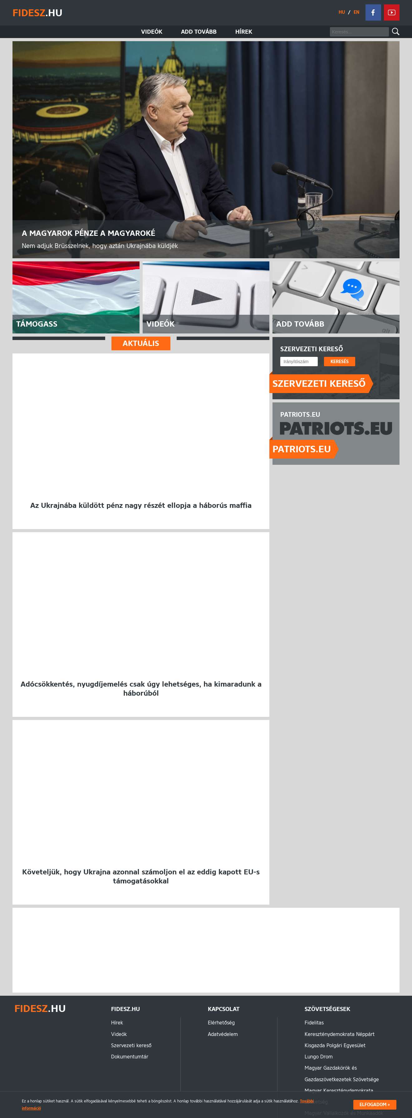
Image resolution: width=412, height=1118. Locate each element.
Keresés (396, 31)
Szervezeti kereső (318, 383)
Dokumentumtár (129, 1057)
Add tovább (199, 31)
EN (356, 12)
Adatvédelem (223, 1035)
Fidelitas (314, 1023)
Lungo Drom (319, 1057)
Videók (151, 31)
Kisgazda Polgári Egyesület (335, 1046)
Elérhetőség (221, 1023)
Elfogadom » (375, 1104)
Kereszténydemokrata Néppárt (340, 1035)
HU (341, 12)
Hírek (243, 31)
